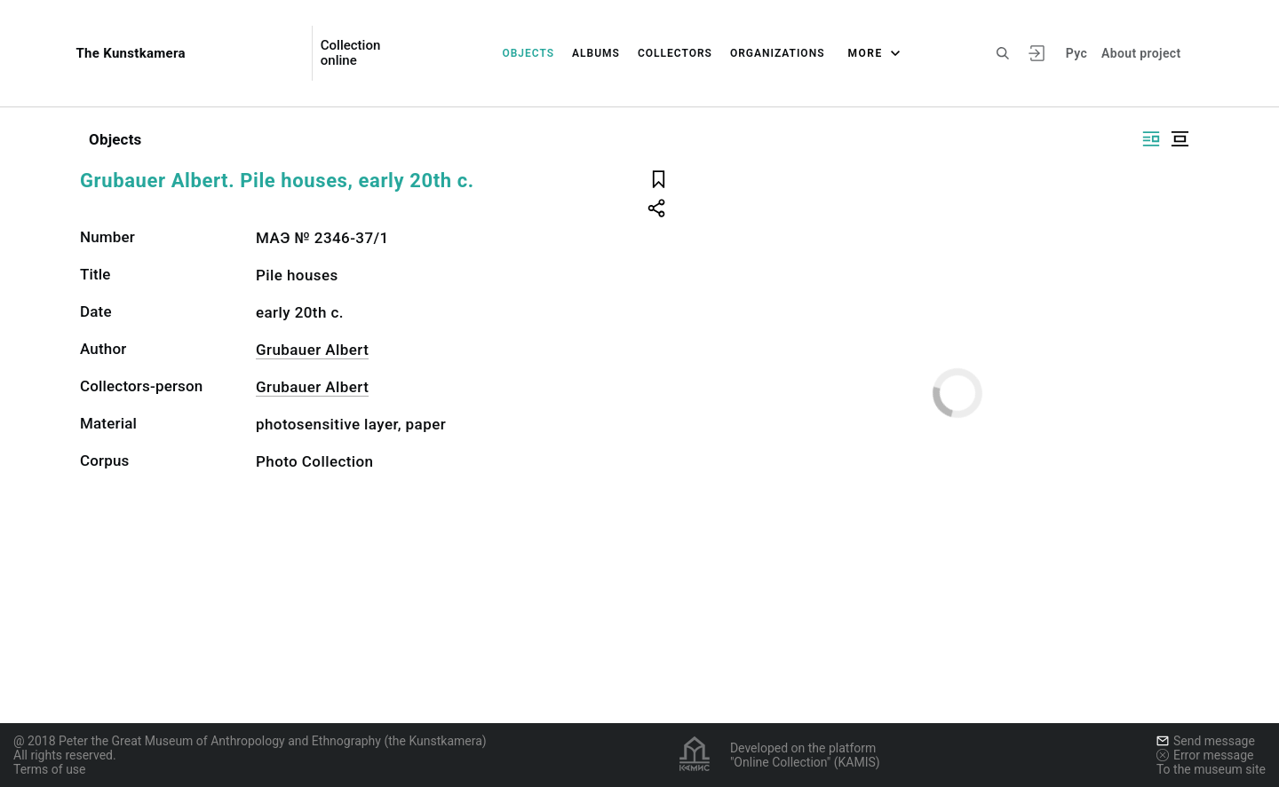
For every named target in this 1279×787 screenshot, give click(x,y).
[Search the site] (1002, 53)
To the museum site (1211, 769)
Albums (596, 53)
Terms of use (49, 769)
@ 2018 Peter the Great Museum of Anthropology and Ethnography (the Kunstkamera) (250, 741)
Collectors (675, 53)
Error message (1205, 755)
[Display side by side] (1151, 138)
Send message (1205, 741)
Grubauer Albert (312, 349)
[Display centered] (1179, 138)
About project (1140, 53)
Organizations (777, 53)
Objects (528, 53)
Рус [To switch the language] (1076, 53)
